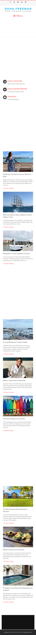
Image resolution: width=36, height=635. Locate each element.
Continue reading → (9, 188)
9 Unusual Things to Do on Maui (14, 419)
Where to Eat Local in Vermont (13, 550)
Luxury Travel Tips (14, 81)
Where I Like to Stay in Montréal (14, 380)
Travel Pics (11, 96)
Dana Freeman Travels (16, 632)
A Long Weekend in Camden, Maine (15, 342)
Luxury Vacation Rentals (17, 89)
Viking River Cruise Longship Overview (16, 253)
